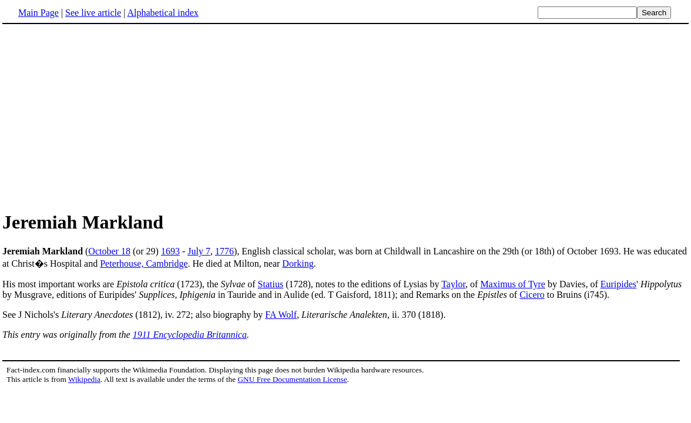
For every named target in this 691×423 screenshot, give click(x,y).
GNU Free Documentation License (292, 379)
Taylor (453, 284)
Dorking (297, 263)
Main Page (38, 13)
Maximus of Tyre (512, 284)
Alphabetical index (162, 13)
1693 (170, 251)
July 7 (198, 251)
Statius (271, 284)
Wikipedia (84, 379)
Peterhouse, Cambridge (143, 263)
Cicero (532, 295)
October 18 (109, 251)
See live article (93, 13)
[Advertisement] (101, 117)
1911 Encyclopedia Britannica (190, 335)
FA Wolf (281, 315)
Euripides (618, 284)
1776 (224, 251)
